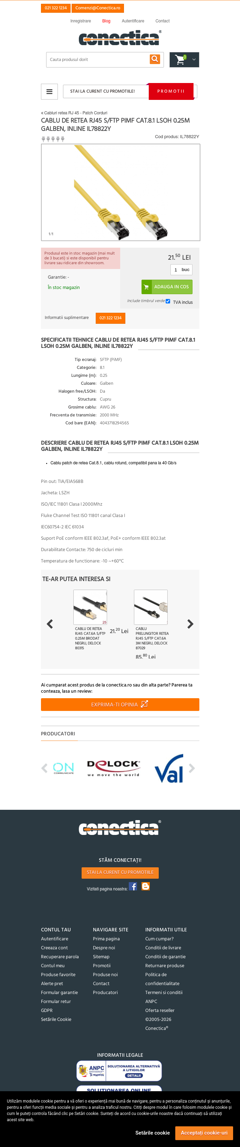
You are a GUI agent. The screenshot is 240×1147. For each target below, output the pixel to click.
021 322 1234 (56, 8)
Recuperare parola (60, 957)
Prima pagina (106, 939)
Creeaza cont (54, 948)
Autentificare (54, 939)
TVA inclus (182, 302)
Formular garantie (59, 993)
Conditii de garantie (165, 957)
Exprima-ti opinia (114, 705)
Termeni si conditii (163, 993)
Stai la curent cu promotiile (120, 873)
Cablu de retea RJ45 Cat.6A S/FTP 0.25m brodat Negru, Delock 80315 (90, 639)
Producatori (105, 993)
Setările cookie (152, 1133)
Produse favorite (58, 975)
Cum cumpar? (159, 939)
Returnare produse (164, 966)
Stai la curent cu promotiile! (102, 91)
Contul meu (53, 966)
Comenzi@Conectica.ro (97, 8)
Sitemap (101, 957)
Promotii (171, 91)
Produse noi (105, 975)
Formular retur (56, 1002)
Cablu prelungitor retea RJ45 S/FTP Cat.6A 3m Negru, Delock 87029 (152, 639)
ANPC (151, 1002)
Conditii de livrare (163, 948)
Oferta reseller (160, 1011)
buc (185, 269)
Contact (101, 984)
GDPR (47, 1011)
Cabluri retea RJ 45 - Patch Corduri (74, 113)
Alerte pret (52, 984)
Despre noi (104, 948)
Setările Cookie (56, 1020)
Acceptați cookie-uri (204, 1133)
